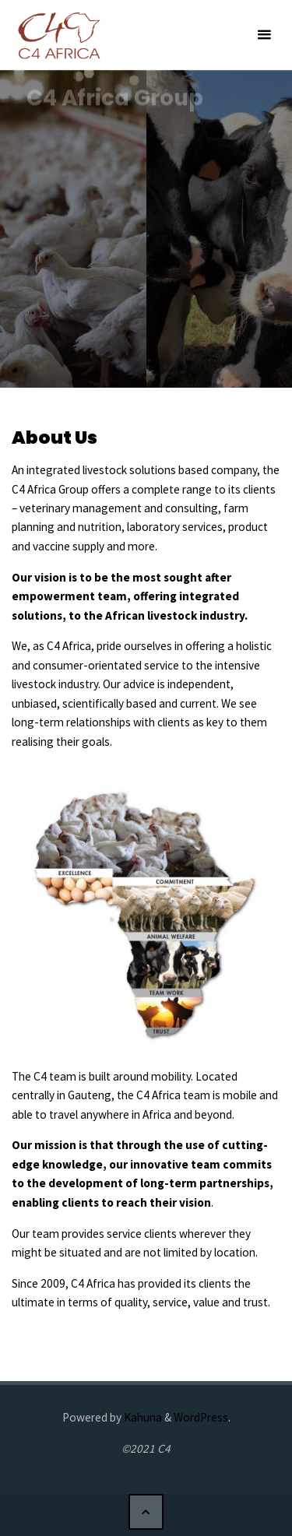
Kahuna (141, 1417)
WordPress (201, 1417)
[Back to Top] (146, 1512)
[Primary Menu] (264, 35)
